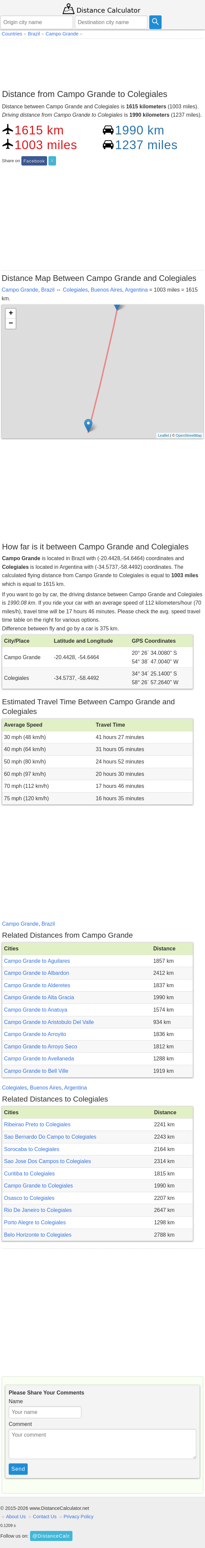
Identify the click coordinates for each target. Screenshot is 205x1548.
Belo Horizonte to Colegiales (37, 1235)
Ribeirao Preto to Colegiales (37, 1124)
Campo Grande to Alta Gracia (39, 997)
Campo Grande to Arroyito (35, 1034)
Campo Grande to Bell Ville (36, 1071)
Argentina (136, 290)
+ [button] (11, 314)
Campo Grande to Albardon (36, 973)
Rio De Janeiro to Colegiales (38, 1210)
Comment (20, 1424)
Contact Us (44, 1516)
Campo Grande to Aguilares (37, 961)
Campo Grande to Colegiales (38, 1186)
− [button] (11, 324)
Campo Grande (20, 290)
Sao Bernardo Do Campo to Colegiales (50, 1137)
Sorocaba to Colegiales (31, 1149)
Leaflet (163, 435)
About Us (16, 1516)
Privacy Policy (78, 1516)
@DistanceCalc (51, 1536)
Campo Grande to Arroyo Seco (40, 1046)
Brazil (47, 290)
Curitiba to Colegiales (29, 1173)
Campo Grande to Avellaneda (39, 1058)
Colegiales (75, 290)
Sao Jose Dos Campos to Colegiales (47, 1161)
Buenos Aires (106, 290)
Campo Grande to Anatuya (35, 1010)
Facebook (34, 161)
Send (18, 1469)
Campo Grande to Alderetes (37, 985)
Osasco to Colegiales (29, 1198)
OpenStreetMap (189, 435)
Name (16, 1401)
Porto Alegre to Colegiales (35, 1222)
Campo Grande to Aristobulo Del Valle (49, 1022)
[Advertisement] (102, 62)
